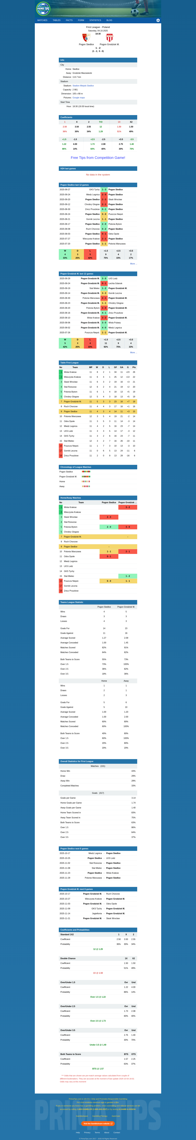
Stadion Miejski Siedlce (83, 86)
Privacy (87, 1133)
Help (78, 1133)
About (106, 1133)
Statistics (95, 20)
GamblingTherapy (99, 1116)
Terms (97, 1133)
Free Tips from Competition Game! (98, 158)
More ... (133, 264)
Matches (42, 20)
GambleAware (82, 1116)
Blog (109, 20)
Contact (116, 1133)
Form (81, 20)
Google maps (79, 98)
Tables (56, 20)
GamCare (116, 1116)
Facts (69, 20)
